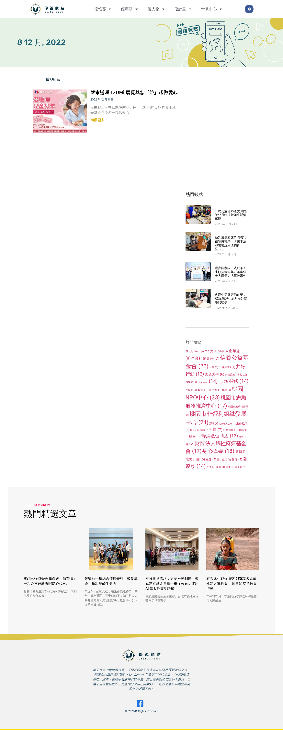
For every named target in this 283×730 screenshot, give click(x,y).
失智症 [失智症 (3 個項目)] (230, 374)
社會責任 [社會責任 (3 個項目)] (230, 429)
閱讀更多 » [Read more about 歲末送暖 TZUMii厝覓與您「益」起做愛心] (98, 119)
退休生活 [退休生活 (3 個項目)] (224, 459)
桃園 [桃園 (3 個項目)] (226, 389)
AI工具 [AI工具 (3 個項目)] (191, 351)
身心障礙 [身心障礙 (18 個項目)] (218, 451)
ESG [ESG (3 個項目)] (209, 351)
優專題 (130, 9)
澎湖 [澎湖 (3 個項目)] (213, 423)
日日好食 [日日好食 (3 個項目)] (214, 389)
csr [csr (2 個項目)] (201, 351)
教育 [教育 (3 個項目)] (202, 389)
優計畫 (183, 9)
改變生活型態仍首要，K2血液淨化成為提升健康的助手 (231, 298)
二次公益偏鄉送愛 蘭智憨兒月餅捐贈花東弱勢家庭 (231, 214)
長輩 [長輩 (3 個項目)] (220, 466)
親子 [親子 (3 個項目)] (190, 444)
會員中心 (212, 9)
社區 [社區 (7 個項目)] (215, 429)
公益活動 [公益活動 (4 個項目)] (227, 367)
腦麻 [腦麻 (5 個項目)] (195, 436)
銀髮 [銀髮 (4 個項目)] (237, 459)
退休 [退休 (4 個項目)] (211, 459)
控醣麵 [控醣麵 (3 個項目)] (191, 389)
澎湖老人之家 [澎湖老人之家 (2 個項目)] (227, 423)
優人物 (156, 9)
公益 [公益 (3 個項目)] (213, 367)
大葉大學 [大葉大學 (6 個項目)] (214, 374)
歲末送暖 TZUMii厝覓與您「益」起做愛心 (134, 92)
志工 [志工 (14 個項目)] (208, 381)
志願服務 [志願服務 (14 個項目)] (233, 381)
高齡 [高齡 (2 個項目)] (241, 467)
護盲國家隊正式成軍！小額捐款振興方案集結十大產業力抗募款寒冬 (230, 271)
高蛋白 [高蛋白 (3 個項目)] (231, 466)
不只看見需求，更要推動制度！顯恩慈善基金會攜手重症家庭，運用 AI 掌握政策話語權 (171, 584)
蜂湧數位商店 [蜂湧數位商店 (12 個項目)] (219, 436)
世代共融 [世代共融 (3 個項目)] (221, 351)
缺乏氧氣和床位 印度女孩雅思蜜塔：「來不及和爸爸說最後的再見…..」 (231, 243)
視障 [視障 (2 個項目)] (242, 436)
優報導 (103, 9)
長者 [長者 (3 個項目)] (210, 466)
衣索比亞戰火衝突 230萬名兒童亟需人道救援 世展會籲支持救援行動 (231, 584)
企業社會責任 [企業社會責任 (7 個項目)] (205, 358)
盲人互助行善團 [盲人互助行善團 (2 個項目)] (199, 430)
